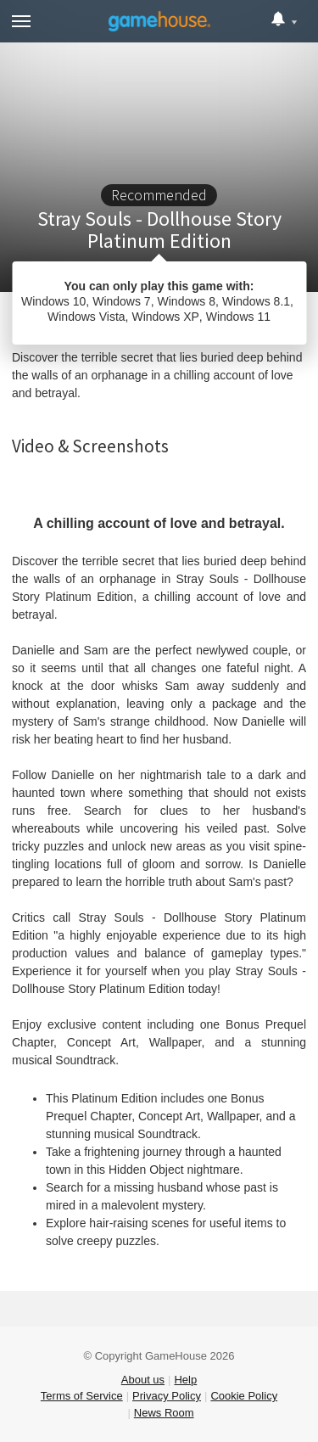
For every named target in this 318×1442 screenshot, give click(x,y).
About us (143, 1379)
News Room (164, 1412)
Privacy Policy (166, 1395)
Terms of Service (82, 1395)
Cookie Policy (243, 1395)
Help (185, 1379)
